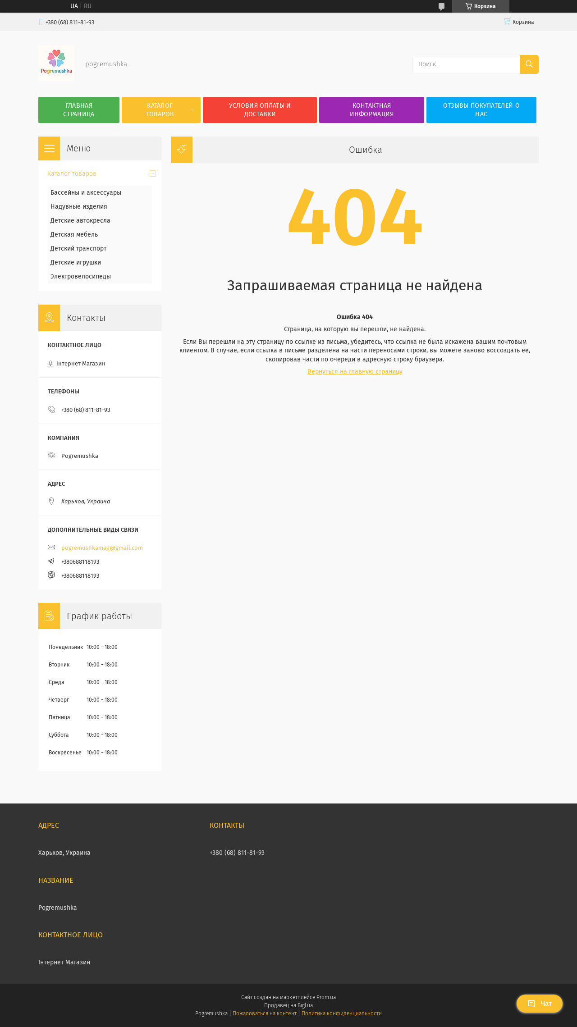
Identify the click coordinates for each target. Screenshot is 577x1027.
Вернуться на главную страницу (355, 371)
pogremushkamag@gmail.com (102, 547)
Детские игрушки (75, 262)
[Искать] (529, 64)
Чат (539, 1004)
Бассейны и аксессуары (85, 192)
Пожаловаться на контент (264, 1013)
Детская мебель (74, 234)
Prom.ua (326, 997)
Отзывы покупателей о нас (481, 110)
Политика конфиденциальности (342, 1013)
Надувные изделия (78, 206)
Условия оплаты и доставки (260, 110)
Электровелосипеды (80, 276)
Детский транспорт (78, 248)
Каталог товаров (160, 110)
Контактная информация (372, 110)
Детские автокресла (80, 220)
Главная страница (78, 110)
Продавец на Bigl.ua (288, 1005)
